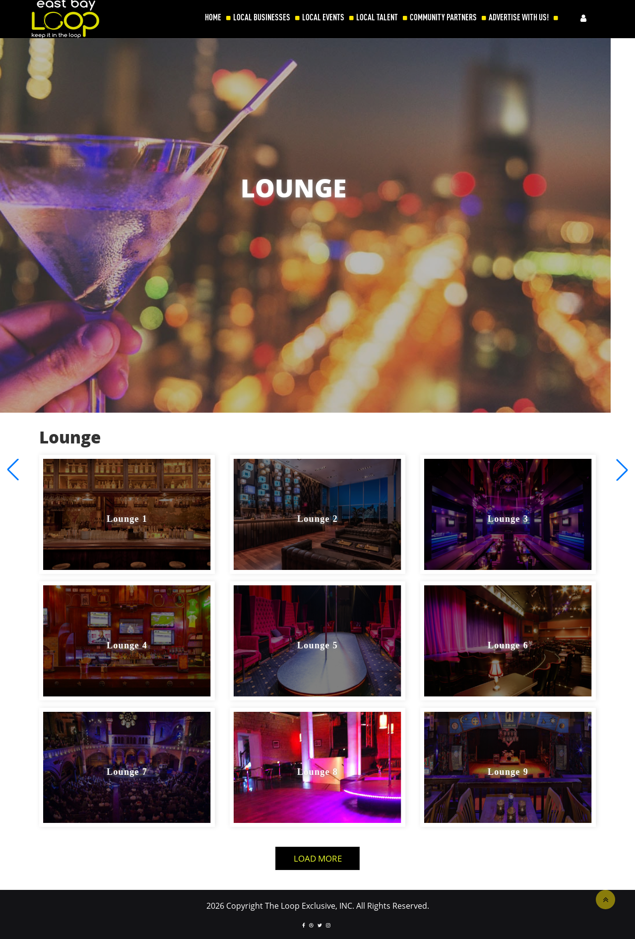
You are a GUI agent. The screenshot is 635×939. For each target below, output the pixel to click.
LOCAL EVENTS (323, 17)
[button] (622, 470)
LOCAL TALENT (377, 17)
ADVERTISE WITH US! (519, 17)
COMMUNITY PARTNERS (443, 17)
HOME (213, 17)
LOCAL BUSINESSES (261, 17)
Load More (318, 858)
